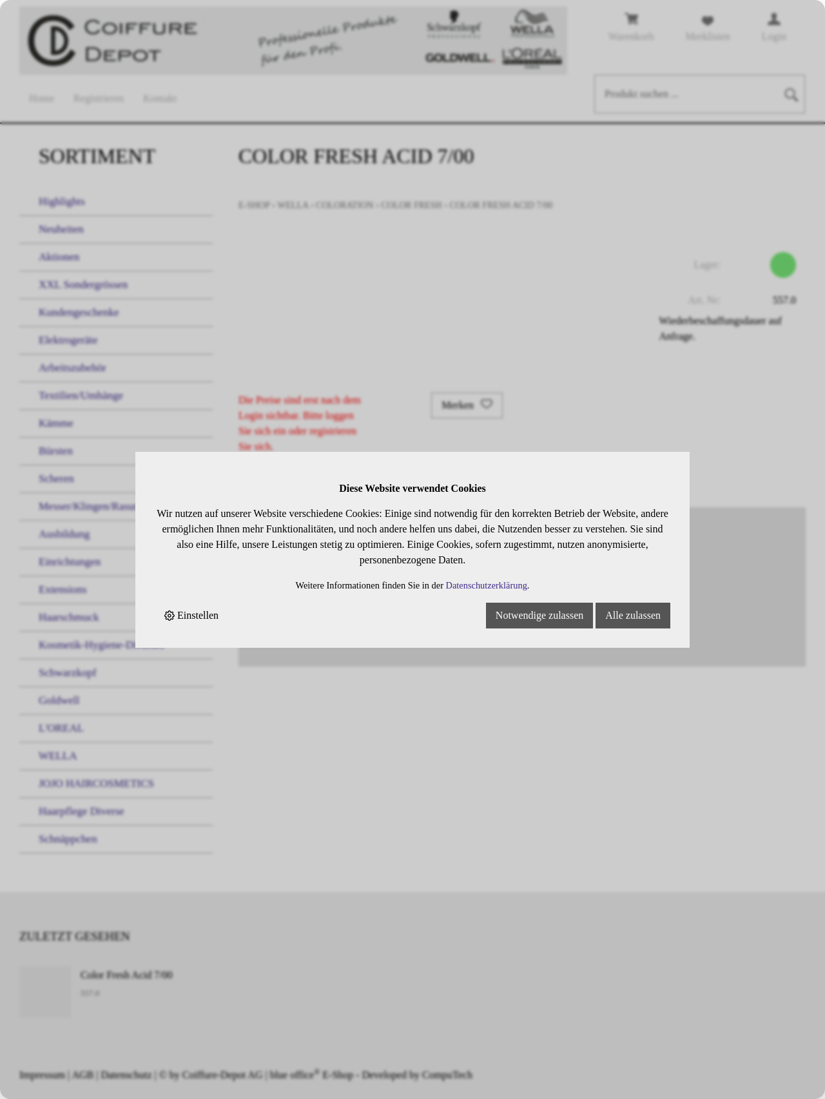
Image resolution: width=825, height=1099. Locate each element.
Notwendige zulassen (539, 615)
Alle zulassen (633, 615)
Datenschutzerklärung (486, 585)
